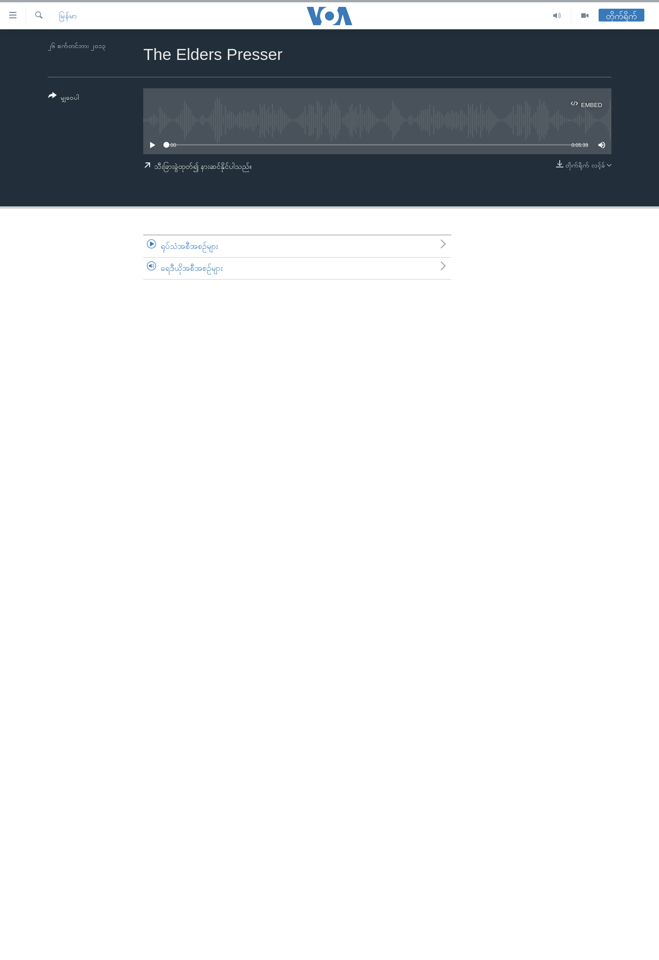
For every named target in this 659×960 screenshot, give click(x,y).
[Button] (63, 98)
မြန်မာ (68, 16)
